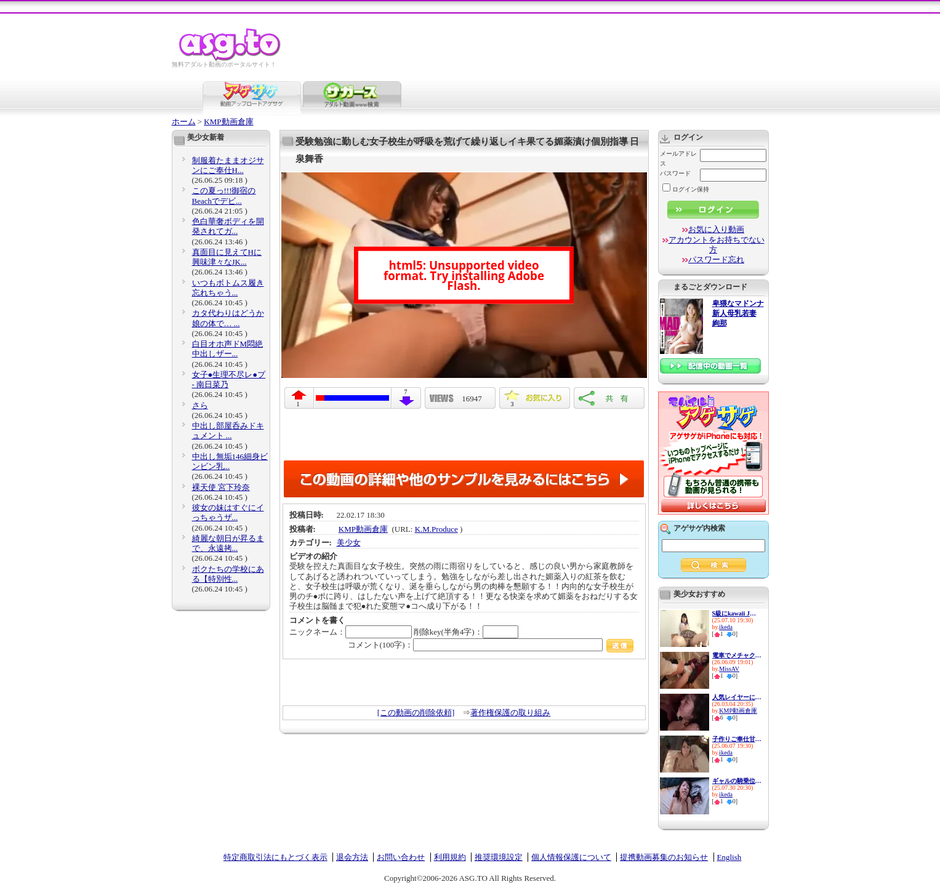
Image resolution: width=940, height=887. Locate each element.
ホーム (184, 121)
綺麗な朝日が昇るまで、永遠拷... (228, 543)
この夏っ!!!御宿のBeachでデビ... (224, 195)
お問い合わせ (401, 857)
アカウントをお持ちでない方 (717, 244)
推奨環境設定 (499, 857)
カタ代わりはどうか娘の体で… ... (228, 317)
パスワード (675, 173)
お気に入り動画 (716, 229)
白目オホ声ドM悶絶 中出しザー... (227, 348)
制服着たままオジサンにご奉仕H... (228, 165)
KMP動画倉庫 (228, 121)
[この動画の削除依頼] (416, 712)
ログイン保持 (685, 189)
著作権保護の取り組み (510, 712)
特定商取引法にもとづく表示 (275, 857)
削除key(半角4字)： (466, 631)
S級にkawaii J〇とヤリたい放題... (736, 613)
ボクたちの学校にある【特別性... (228, 574)
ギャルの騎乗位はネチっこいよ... (736, 780)
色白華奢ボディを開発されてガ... (228, 226)
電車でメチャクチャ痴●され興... (736, 655)
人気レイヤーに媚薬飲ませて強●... (736, 697)
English (729, 857)
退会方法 (352, 857)
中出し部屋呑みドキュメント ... (228, 430)
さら (200, 405)
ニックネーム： (350, 631)
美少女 (349, 542)
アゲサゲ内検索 (699, 528)
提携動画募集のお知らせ (664, 857)
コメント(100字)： (491, 644)
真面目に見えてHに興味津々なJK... (227, 257)
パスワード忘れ (716, 259)
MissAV (729, 668)
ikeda (726, 627)
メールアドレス (678, 158)
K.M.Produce (436, 529)
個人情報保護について (571, 857)
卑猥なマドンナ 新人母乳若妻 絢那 (738, 313)
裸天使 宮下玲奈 (221, 487)
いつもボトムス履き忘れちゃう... (228, 287)
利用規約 (450, 857)
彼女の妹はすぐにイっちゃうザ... (228, 512)
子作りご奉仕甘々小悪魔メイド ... (736, 739)
